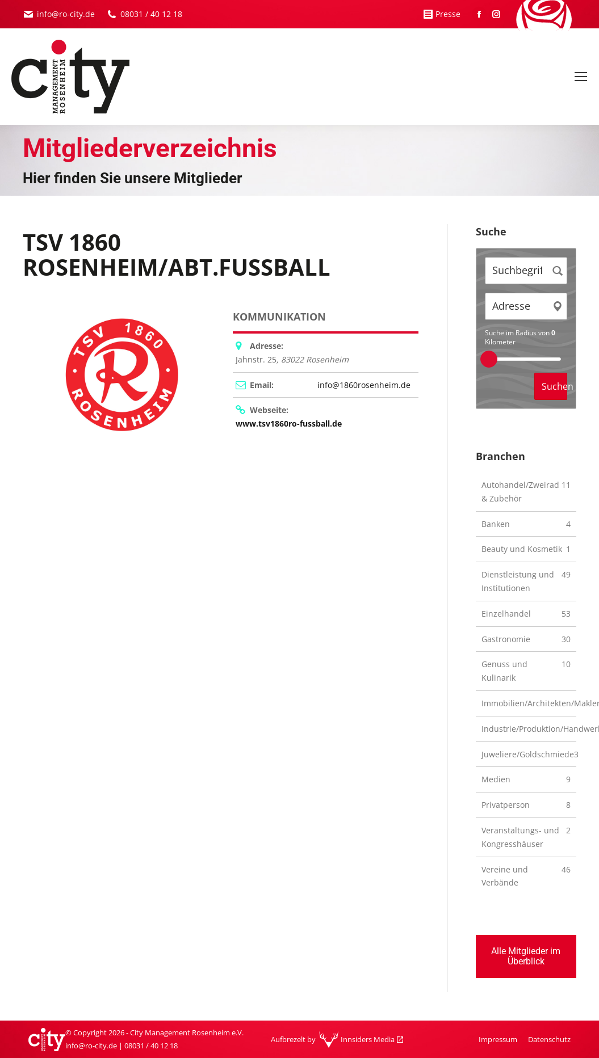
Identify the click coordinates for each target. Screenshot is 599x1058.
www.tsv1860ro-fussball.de (289, 423)
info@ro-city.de (66, 14)
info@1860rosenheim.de (363, 385)
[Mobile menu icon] (581, 76)
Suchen (554, 386)
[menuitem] (498, 1039)
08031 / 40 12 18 (151, 14)
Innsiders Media (368, 1039)
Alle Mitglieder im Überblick (525, 956)
